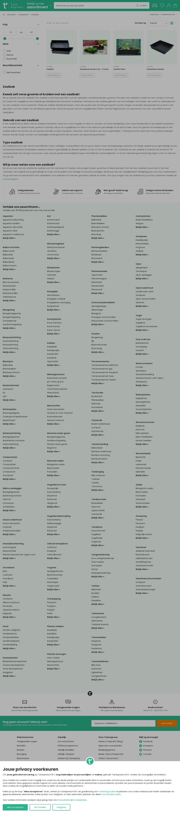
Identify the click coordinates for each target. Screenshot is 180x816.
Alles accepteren (15, 807)
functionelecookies (111, 794)
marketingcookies (107, 791)
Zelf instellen (40, 807)
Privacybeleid (63, 800)
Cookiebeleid (80, 800)
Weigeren (61, 807)
